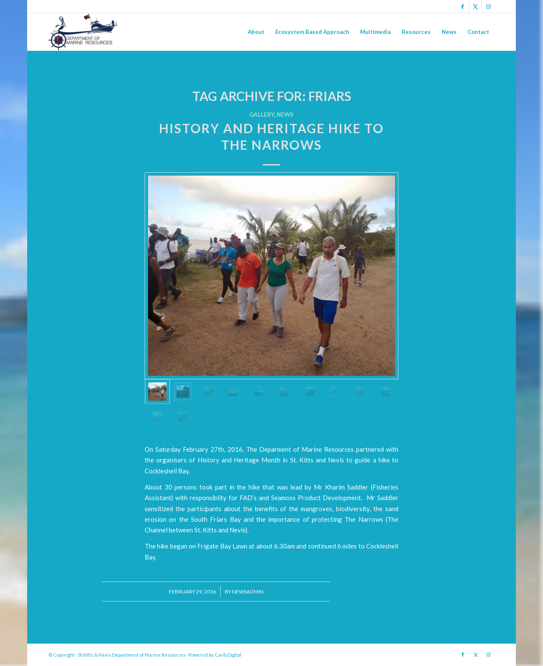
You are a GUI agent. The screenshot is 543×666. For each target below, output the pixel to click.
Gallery (261, 114)
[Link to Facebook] (462, 6)
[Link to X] (475, 6)
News (285, 114)
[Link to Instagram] (488, 6)
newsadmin (247, 591)
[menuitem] (256, 31)
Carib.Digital (228, 655)
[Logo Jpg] (83, 31)
